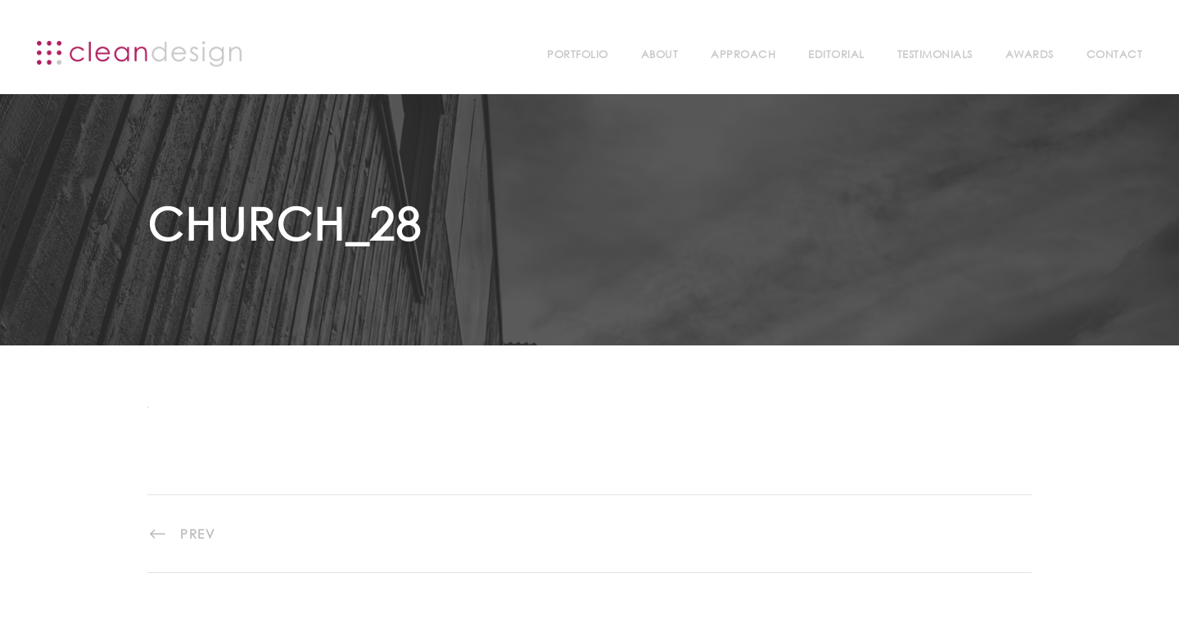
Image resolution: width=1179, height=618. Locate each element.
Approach (743, 54)
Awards (1029, 54)
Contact (1114, 54)
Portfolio (577, 54)
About (660, 54)
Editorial (836, 54)
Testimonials (935, 54)
